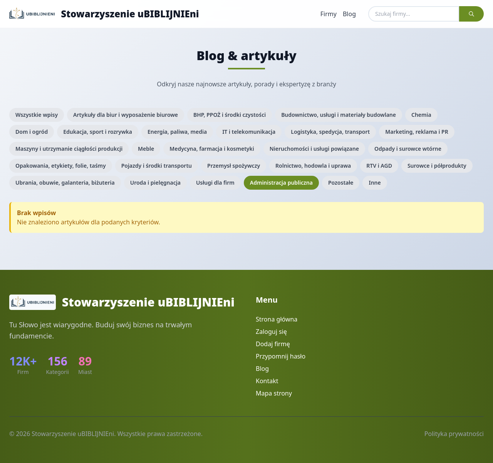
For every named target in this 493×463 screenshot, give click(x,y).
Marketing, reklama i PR (416, 131)
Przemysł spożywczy (233, 165)
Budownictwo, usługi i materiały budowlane (338, 114)
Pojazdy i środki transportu (156, 165)
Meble (146, 148)
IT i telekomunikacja (248, 131)
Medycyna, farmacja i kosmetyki (211, 148)
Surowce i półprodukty (436, 165)
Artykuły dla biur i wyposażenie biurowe (125, 114)
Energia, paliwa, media (177, 131)
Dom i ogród (31, 131)
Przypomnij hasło (280, 356)
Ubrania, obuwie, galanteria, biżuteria (65, 182)
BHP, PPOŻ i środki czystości (229, 114)
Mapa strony (274, 393)
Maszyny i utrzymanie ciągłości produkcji (68, 148)
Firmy (328, 14)
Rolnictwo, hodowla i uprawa (313, 165)
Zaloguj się (271, 331)
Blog (349, 14)
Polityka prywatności (454, 433)
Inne (375, 182)
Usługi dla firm (215, 182)
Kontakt (267, 381)
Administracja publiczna (281, 182)
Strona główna (276, 319)
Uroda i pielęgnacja (155, 182)
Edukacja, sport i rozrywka (97, 131)
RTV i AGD (379, 165)
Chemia (421, 114)
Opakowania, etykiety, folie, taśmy (60, 165)
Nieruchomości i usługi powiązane (314, 148)
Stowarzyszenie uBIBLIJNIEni (130, 14)
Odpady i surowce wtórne (407, 148)
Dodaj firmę (273, 344)
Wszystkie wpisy (36, 114)
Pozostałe (341, 182)
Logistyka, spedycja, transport (330, 131)
